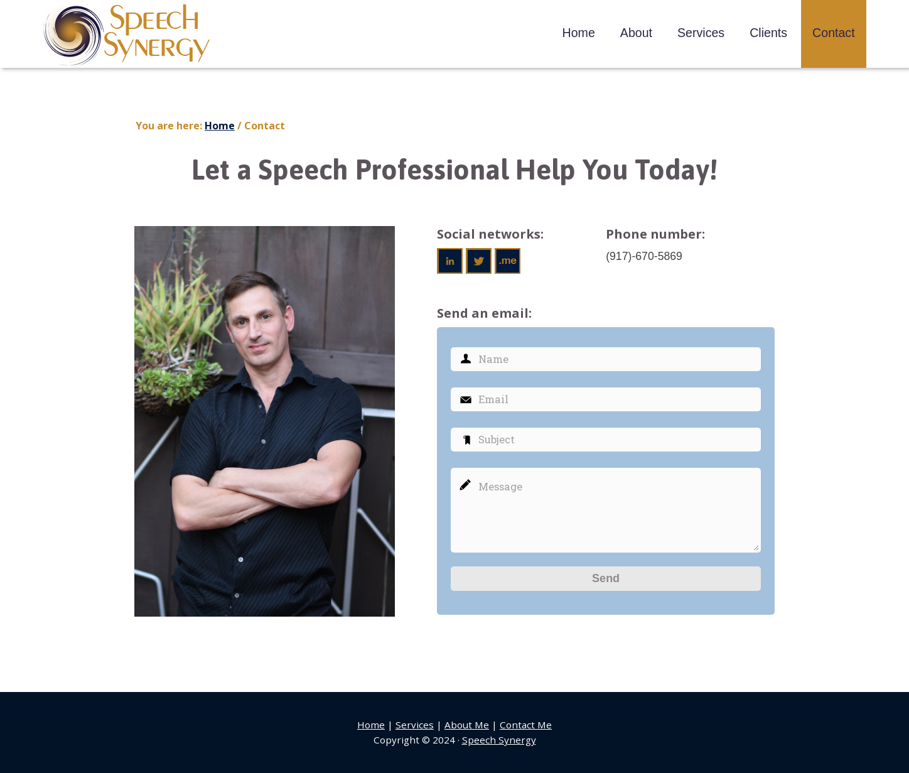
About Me (466, 724)
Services (414, 724)
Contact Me (526, 724)
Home (371, 724)
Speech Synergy (127, 35)
